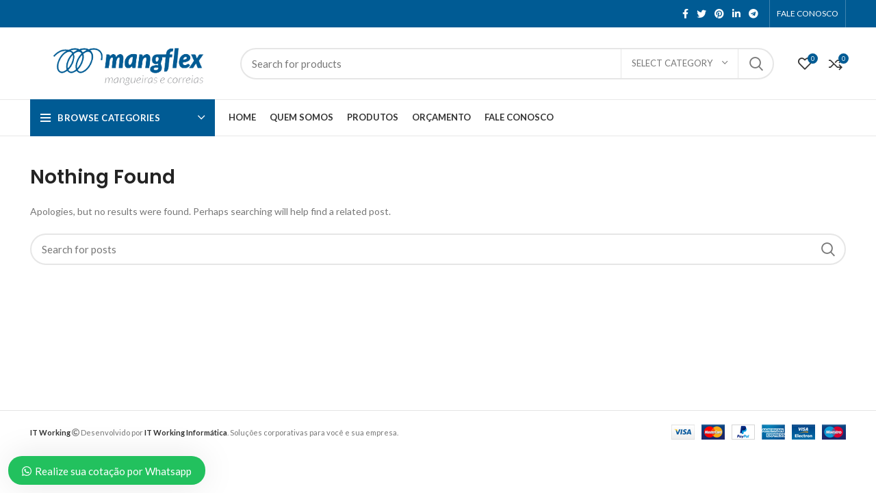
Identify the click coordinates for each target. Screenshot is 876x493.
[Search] (507, 63)
